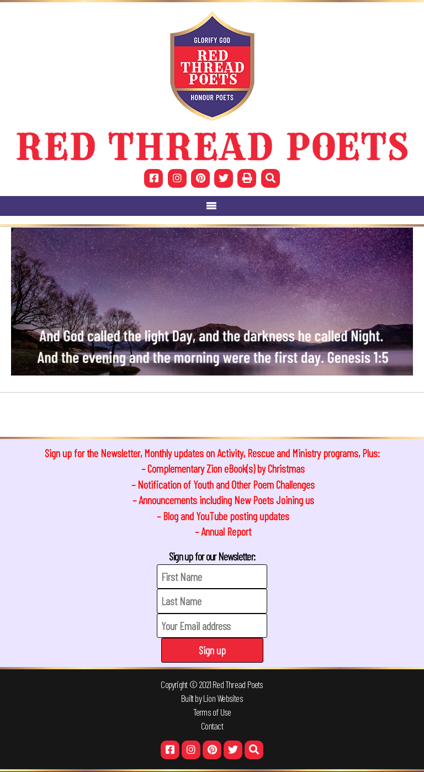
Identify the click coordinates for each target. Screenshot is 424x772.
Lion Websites (223, 698)
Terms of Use (212, 712)
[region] (212, 302)
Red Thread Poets (238, 684)
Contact (212, 726)
